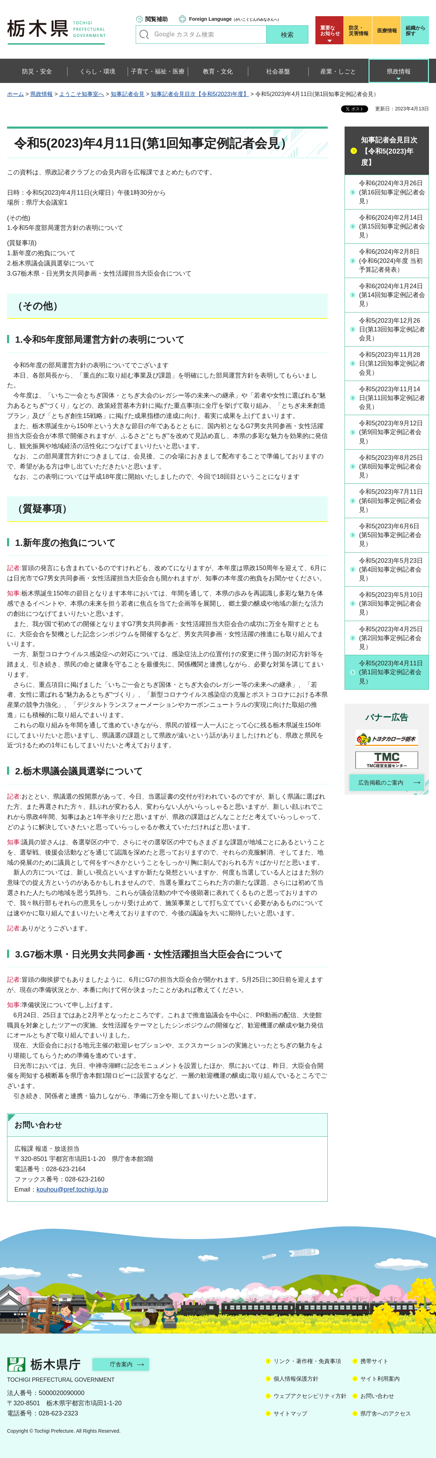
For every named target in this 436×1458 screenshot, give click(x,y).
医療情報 (387, 30)
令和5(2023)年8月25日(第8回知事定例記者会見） (391, 466)
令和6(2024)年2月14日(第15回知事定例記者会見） (392, 226)
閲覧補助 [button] (156, 19)
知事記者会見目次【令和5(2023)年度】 (200, 94)
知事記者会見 (128, 94)
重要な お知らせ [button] (330, 30)
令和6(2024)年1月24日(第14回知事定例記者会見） (392, 295)
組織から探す (415, 30)
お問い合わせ (377, 1396)
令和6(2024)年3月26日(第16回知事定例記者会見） (392, 192)
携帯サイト (374, 1361)
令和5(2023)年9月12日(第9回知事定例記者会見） (391, 432)
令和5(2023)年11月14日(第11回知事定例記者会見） (392, 398)
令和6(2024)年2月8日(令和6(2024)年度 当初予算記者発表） (391, 260)
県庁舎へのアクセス (385, 1414)
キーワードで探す (144, 34)
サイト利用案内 (380, 1379)
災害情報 (359, 30)
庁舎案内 (121, 1364)
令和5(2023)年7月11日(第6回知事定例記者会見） (391, 500)
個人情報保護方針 (296, 1379)
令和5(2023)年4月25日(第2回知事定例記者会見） (391, 638)
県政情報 (41, 94)
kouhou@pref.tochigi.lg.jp (72, 1189)
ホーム (15, 94)
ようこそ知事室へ (81, 94)
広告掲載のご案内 (380, 783)
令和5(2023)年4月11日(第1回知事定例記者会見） (391, 672)
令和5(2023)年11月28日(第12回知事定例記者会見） (392, 363)
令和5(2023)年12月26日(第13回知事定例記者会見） (392, 329)
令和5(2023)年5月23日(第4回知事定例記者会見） (391, 569)
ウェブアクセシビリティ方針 (310, 1396)
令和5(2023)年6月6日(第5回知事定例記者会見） (390, 535)
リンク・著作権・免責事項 (307, 1361)
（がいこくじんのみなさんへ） (235, 19)
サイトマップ (290, 1414)
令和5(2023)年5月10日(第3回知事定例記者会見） (391, 603)
